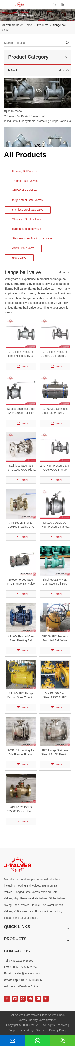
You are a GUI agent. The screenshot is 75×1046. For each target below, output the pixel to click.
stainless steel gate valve (27, 209)
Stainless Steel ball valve (27, 219)
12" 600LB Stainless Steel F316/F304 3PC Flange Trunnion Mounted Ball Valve (55, 411)
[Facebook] (7, 999)
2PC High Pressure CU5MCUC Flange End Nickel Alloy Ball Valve (55, 354)
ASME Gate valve (23, 248)
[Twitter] (23, 999)
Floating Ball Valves (24, 171)
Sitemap (41, 1030)
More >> (64, 70)
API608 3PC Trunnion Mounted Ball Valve (54, 638)
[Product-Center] (37, 15)
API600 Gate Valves (24, 190)
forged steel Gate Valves (27, 200)
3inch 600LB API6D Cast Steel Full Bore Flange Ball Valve (55, 582)
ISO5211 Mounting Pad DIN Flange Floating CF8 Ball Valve (21, 752)
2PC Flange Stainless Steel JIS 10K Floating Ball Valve (55, 752)
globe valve (19, 257)
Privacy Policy (58, 1030)
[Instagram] (38, 999)
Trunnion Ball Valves (25, 180)
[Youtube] (30, 999)
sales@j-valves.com (27, 973)
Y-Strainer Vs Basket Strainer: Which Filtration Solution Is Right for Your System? (26, 117)
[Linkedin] (15, 999)
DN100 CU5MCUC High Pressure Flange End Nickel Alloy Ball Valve (54, 525)
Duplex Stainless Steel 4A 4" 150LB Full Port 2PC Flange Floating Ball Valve (21, 411)
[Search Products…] (34, 42)
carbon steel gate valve (26, 228)
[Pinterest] (46, 999)
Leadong (28, 1030)
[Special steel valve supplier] (17, 864)
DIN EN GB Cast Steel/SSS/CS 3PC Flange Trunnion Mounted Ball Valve (55, 695)
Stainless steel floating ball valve (32, 238)
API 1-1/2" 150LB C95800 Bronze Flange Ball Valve (21, 809)
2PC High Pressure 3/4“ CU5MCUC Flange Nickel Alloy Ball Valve (55, 468)
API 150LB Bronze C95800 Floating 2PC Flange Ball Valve (21, 525)
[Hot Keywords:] (67, 42)
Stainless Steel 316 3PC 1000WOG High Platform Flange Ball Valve (21, 468)
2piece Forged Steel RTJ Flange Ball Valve (21, 581)
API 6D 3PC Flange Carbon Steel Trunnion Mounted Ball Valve (21, 695)
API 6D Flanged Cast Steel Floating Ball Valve (21, 638)
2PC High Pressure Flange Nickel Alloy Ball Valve (21, 354)
